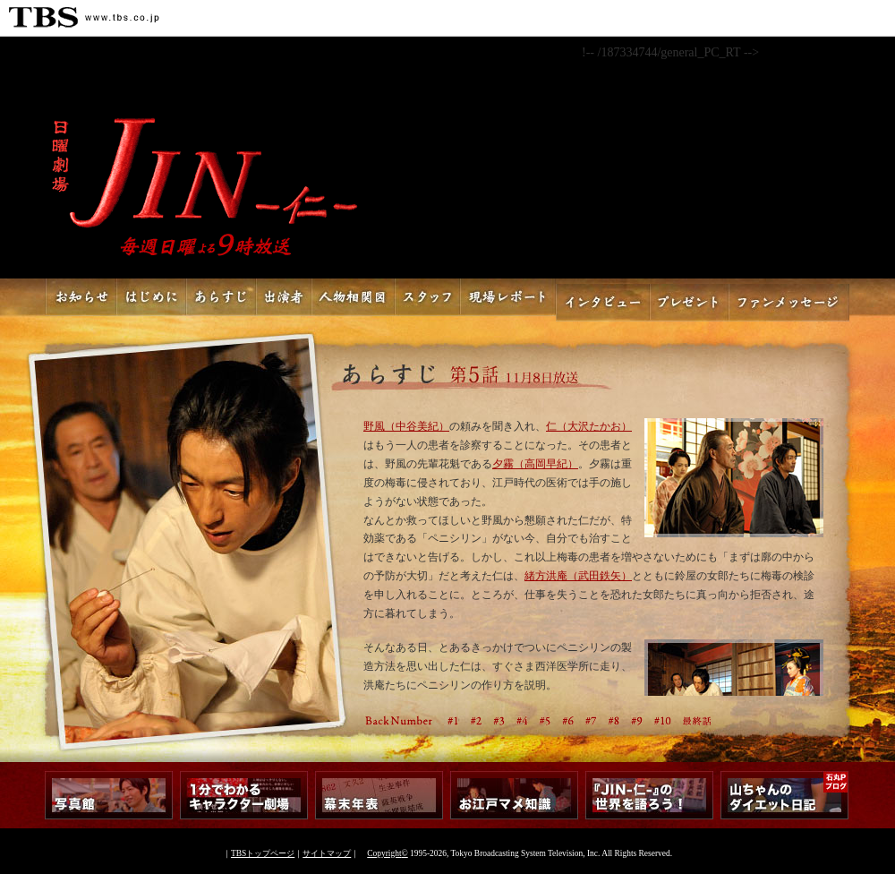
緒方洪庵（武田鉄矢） (578, 576)
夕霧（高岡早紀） (535, 464)
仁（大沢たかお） (589, 427)
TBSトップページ (262, 853)
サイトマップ (327, 853)
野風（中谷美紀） (406, 427)
